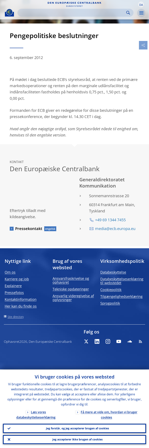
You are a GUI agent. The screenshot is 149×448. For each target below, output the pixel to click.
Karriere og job (17, 279)
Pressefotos (14, 292)
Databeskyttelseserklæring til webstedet (121, 281)
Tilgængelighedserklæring (121, 296)
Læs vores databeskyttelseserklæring (35, 414)
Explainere (13, 285)
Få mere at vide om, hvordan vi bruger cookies (109, 414)
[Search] (72, 12)
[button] (141, 4)
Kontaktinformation (20, 299)
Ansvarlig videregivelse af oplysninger (73, 297)
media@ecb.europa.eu (115, 228)
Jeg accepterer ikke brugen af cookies (77, 439)
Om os (10, 272)
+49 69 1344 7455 (110, 219)
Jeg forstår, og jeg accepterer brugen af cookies (77, 428)
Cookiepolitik (110, 289)
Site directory (16, 317)
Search (128, 12)
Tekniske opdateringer (71, 289)
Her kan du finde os (21, 306)
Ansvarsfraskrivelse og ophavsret (71, 280)
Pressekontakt (28, 228)
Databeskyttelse (113, 272)
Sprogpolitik (110, 303)
